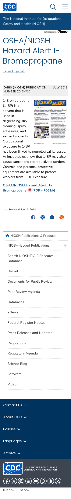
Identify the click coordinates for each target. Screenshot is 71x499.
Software (15, 374)
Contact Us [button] (15, 405)
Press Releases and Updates (30, 333)
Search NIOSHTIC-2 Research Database (31, 258)
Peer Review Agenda (24, 291)
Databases (16, 302)
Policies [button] (12, 429)
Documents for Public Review (30, 281)
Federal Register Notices (26, 322)
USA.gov (24, 490)
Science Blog (17, 363)
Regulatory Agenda (23, 353)
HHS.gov (8, 490)
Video (12, 384)
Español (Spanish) (14, 71)
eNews (13, 312)
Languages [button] (15, 441)
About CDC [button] (15, 417)
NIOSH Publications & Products (33, 235)
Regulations (17, 343)
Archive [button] (12, 453)
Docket (13, 271)
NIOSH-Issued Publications (29, 245)
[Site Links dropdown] (65, 7)
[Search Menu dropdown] (53, 7)
